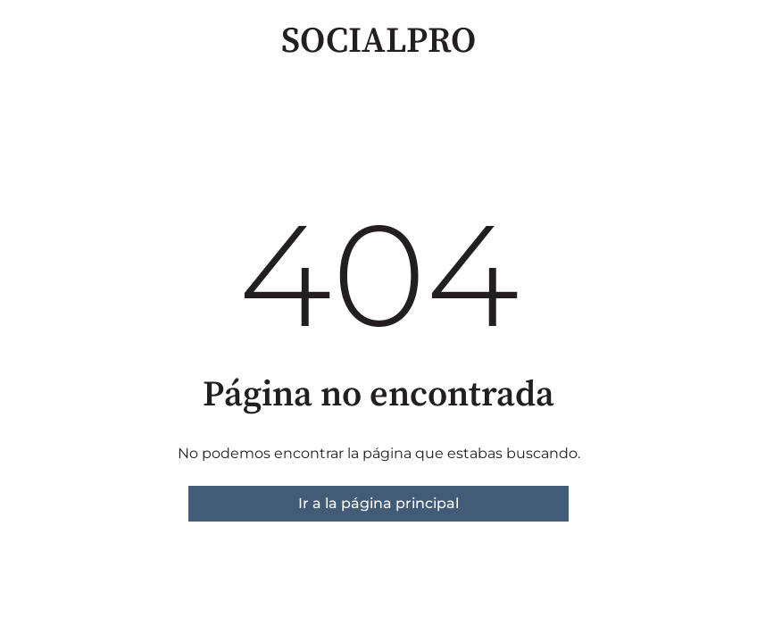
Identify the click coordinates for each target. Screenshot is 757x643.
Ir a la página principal (378, 503)
